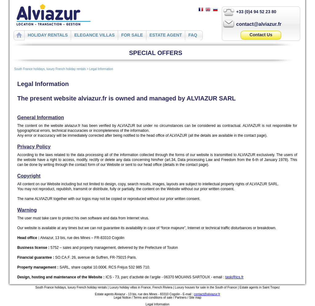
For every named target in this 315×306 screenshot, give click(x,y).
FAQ (192, 35)
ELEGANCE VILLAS (94, 35)
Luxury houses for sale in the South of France (206, 287)
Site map (195, 297)
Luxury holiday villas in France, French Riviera (141, 287)
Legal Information (101, 69)
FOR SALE (132, 35)
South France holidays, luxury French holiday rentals (50, 69)
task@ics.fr (234, 277)
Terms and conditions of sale (153, 297)
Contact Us (260, 34)
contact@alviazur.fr (258, 24)
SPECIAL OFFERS (155, 52)
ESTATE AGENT (166, 35)
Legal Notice (122, 297)
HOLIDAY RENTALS (48, 35)
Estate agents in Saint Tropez (260, 287)
